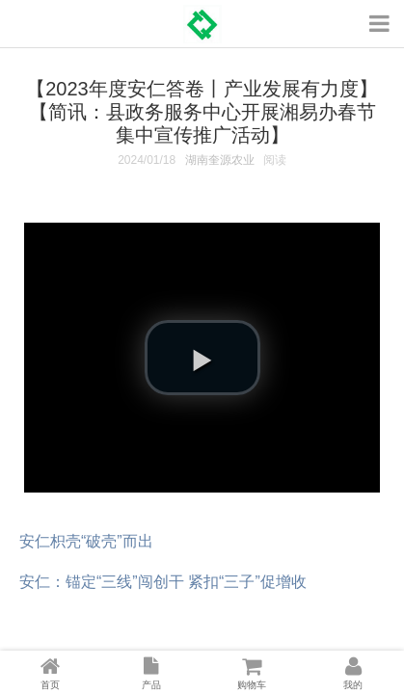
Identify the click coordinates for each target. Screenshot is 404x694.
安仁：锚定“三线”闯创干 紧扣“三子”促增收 (163, 582)
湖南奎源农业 (220, 160)
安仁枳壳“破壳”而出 (86, 541)
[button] (202, 357)
